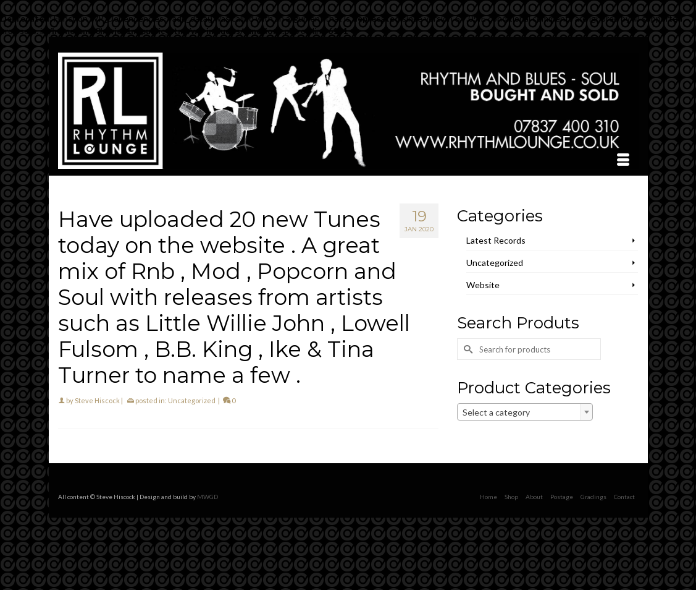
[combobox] (525, 412)
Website (483, 285)
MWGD (207, 496)
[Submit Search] (466, 349)
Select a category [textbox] (496, 412)
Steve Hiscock (97, 400)
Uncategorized (192, 400)
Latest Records (496, 240)
